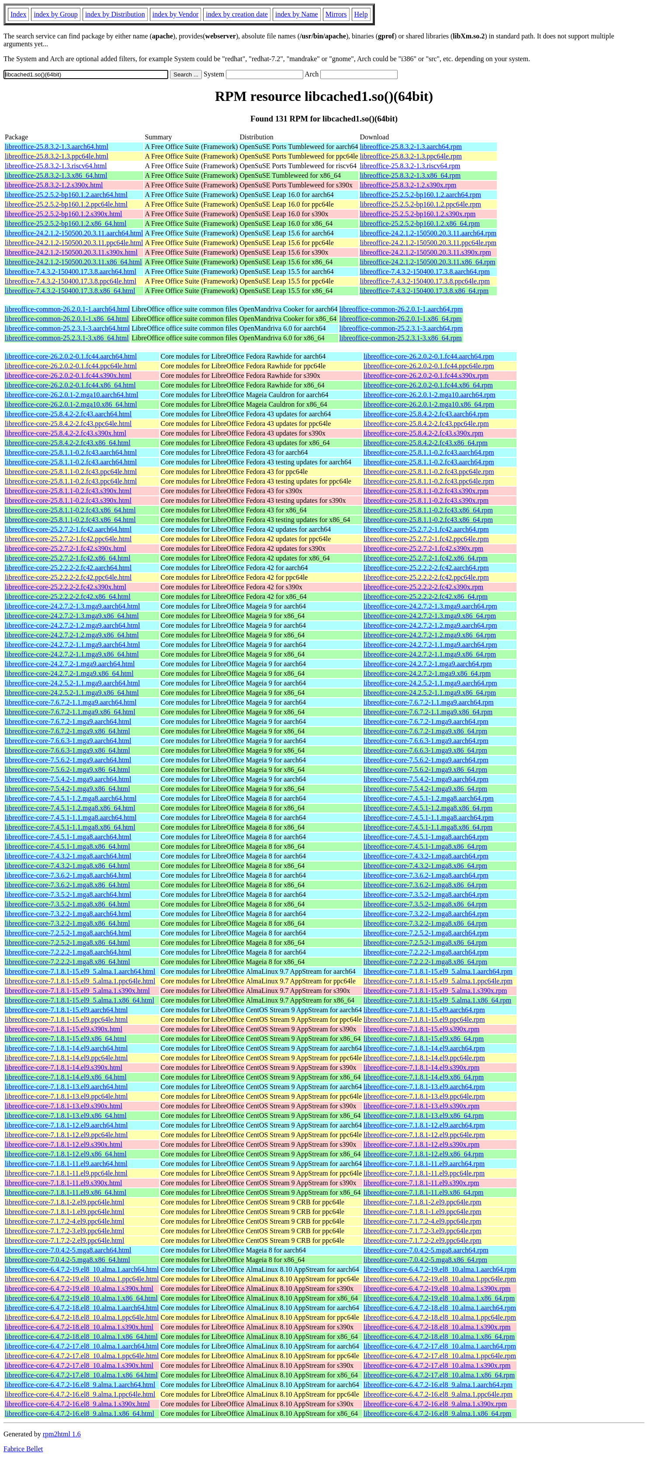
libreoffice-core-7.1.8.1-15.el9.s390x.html (63, 1029)
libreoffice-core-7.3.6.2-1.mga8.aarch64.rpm (426, 875)
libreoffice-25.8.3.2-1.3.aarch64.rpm (410, 146)
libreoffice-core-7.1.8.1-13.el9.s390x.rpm (421, 1106)
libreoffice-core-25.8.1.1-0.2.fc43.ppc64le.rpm (429, 471)
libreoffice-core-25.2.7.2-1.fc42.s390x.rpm (423, 548)
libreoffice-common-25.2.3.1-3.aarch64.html (67, 328)
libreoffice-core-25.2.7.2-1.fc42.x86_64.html (68, 558)
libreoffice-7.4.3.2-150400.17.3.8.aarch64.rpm (424, 271)
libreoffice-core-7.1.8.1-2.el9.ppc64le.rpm (423, 1202)
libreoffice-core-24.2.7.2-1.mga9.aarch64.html (70, 664)
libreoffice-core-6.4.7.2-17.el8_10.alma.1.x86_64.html (81, 1375)
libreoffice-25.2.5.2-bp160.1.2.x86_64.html (65, 223)
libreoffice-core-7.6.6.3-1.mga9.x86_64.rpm (425, 750)
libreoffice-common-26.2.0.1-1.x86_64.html (67, 318)
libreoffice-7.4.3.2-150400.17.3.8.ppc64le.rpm (424, 281)
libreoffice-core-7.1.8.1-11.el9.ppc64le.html (66, 1173)
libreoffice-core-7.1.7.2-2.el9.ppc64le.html (64, 1240)
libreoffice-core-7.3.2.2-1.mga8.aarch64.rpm (426, 913)
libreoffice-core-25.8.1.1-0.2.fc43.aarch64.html (71, 452)
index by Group (55, 14)
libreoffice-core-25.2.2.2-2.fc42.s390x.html (65, 587)
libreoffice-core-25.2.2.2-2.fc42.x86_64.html (68, 596)
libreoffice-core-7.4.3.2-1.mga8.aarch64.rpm (426, 856)
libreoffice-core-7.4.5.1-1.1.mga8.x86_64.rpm (428, 827)
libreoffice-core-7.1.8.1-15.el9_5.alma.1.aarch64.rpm (438, 971)
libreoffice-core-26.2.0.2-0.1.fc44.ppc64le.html (71, 366)
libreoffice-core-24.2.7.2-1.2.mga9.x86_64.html (72, 635)
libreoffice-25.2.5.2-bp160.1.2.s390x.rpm (417, 214)
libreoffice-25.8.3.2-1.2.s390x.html (54, 185)
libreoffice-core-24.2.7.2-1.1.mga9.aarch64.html (72, 644)
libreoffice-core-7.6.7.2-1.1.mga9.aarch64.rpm (429, 702)
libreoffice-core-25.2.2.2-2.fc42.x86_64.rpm (426, 596)
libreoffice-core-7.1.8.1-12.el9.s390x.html (63, 1144)
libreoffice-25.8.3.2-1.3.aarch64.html (56, 146)
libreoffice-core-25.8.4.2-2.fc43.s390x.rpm (423, 433)
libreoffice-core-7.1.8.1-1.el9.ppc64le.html (64, 1211)
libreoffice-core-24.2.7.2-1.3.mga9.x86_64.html (72, 615)
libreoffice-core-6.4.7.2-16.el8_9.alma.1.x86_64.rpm (437, 1413)
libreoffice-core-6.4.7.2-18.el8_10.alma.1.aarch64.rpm (440, 1307)
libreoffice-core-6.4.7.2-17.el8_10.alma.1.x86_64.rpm (439, 1375)
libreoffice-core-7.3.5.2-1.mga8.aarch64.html (68, 894)
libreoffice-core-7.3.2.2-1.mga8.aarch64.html (68, 913)
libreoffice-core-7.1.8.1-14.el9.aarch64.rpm (424, 1048)
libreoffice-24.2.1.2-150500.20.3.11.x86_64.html (73, 262)
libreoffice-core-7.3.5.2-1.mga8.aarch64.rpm (426, 894)
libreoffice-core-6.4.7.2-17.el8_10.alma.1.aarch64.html (82, 1346)
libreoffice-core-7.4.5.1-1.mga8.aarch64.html (68, 837)
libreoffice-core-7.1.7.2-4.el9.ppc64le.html (64, 1221)
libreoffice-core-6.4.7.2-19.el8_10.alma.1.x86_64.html (81, 1298)
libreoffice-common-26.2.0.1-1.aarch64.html (67, 309)
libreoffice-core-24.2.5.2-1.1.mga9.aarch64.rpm (430, 683)
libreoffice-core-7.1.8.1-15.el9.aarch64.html (66, 1010)
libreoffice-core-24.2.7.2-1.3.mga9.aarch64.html (72, 606)
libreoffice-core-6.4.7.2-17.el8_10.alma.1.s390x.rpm (437, 1365)
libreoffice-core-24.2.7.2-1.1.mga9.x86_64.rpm (430, 654)
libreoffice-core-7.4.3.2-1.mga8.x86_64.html (67, 865)
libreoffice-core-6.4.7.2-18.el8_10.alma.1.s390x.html (79, 1327)
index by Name (296, 14)
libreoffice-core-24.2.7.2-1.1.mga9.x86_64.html (72, 654)
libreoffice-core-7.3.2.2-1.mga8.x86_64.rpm (425, 923)
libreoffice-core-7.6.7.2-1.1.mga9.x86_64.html (70, 712)
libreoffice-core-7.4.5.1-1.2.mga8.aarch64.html (70, 798)
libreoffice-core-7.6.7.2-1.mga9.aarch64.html (68, 721)
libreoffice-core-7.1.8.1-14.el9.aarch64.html (66, 1048)
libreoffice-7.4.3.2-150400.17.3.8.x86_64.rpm (424, 290)
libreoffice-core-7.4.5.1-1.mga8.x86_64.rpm (425, 846)
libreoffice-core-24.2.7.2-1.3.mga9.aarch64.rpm (430, 606)
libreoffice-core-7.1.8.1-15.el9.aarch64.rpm (424, 1010)
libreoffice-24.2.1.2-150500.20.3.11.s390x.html (71, 252)
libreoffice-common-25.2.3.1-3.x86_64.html (67, 338)
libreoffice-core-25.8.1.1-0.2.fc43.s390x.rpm (426, 491)
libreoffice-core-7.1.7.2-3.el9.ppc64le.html (64, 1231)
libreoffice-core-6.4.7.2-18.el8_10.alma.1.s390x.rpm (437, 1327)
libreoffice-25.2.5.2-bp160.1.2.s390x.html (63, 214)
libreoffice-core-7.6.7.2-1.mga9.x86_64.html (67, 731)
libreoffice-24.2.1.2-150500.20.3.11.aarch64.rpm (428, 233)
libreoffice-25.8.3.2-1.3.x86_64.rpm (410, 175)
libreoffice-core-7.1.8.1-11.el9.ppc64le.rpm (424, 1173)
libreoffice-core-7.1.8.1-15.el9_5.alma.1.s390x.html (77, 990)
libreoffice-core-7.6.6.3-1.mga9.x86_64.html (67, 750)
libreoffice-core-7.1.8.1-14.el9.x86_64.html (66, 1077)
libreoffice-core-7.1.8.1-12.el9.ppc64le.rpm (424, 1134)
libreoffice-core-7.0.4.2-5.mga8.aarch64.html (68, 1250)
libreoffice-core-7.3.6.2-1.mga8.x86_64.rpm (425, 885)
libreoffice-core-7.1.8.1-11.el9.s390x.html (63, 1183)
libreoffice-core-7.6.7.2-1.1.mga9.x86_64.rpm (428, 712)
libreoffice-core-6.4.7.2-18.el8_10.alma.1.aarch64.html (82, 1307)
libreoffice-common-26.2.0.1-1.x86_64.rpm (401, 318)
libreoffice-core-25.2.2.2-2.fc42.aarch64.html (68, 567)
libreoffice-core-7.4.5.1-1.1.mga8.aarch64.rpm (429, 817)
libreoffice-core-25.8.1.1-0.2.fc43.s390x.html (68, 491)
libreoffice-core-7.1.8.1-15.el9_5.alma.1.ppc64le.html (80, 981)
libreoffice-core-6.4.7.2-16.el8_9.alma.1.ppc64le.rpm (438, 1394)
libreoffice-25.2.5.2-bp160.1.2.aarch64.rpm (420, 194)
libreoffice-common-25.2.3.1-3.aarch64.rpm (401, 328)
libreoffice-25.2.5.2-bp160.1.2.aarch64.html (66, 194)
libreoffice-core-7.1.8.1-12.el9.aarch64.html (66, 1125)
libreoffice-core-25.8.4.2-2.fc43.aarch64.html (68, 414)
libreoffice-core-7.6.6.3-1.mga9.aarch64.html (68, 740)
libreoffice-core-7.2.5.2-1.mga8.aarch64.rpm (426, 933)
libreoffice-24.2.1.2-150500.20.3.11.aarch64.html (74, 233)
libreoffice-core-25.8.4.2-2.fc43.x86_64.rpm (426, 442)
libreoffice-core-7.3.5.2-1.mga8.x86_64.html (67, 904)
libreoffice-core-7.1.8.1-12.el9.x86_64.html (66, 1154)
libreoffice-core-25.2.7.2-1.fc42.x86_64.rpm (426, 558)
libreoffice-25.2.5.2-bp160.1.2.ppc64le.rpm (420, 204)
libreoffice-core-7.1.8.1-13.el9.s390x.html (63, 1106)
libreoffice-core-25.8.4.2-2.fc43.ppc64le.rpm (426, 423)
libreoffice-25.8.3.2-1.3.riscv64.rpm (410, 166)
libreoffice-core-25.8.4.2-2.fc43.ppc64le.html (68, 423)
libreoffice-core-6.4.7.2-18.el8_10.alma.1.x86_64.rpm (439, 1336)
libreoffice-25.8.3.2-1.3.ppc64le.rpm (410, 156)
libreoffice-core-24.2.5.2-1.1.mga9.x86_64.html (72, 692)
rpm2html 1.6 (62, 1434)
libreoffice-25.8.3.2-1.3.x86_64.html (56, 175)
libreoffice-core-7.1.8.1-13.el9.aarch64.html (66, 1086)
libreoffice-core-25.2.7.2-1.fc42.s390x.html (65, 548)
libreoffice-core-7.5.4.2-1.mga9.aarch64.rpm (426, 779)
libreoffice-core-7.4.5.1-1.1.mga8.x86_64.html (70, 827)
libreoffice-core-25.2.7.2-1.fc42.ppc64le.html (68, 539)
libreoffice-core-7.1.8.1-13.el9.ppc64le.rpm (424, 1096)
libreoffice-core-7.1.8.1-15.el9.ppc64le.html (66, 1019)
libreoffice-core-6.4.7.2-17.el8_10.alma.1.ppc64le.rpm (440, 1356)
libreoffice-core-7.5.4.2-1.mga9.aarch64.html (68, 779)
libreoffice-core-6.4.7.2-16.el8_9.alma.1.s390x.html (77, 1404)
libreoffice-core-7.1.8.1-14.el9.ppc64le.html (66, 1058)
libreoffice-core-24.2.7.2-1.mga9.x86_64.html (69, 673)
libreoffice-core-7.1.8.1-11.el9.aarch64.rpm (424, 1163)
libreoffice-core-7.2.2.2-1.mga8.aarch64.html (68, 952)
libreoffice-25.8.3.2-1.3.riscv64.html (56, 166)
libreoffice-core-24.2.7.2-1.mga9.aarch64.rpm (428, 664)
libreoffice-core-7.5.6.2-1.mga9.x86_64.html (67, 769)
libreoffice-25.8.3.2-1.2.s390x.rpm (408, 185)
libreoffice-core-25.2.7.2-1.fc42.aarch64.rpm (426, 529)
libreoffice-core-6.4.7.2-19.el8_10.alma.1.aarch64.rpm (440, 1269)
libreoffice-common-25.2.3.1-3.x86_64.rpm (401, 338)
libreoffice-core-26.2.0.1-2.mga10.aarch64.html (71, 394)
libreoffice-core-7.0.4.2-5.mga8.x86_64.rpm (425, 1259)
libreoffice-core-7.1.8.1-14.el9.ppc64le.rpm (424, 1058)
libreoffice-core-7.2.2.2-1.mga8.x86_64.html (67, 961)
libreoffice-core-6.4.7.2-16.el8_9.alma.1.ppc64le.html (80, 1394)
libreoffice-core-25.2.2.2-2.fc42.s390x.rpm (423, 587)
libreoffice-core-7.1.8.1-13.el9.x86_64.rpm (424, 1115)
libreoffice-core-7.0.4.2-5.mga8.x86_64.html (67, 1259)
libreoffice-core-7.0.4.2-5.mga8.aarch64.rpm (426, 1250)
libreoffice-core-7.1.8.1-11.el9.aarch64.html (66, 1163)
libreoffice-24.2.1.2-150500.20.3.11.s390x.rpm (425, 252)
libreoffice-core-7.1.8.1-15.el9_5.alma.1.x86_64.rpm (437, 1000)
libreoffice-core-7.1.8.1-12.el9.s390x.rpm (421, 1144)
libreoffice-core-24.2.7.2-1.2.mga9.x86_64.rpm (430, 635)
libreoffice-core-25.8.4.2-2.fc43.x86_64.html (68, 442)
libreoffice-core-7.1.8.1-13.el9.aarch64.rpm (424, 1086)
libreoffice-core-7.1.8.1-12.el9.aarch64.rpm (424, 1125)
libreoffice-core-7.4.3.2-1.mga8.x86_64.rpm (425, 865)
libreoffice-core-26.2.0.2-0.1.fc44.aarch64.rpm (429, 356)
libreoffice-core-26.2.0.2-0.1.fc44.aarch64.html (71, 356)
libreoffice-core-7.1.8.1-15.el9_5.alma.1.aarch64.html (80, 971)
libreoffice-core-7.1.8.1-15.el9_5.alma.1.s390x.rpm (435, 990)
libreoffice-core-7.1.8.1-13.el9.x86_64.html (66, 1115)
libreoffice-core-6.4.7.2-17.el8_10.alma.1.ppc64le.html (82, 1356)
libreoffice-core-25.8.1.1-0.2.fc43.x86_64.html (70, 510)
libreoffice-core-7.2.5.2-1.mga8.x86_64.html (67, 942)
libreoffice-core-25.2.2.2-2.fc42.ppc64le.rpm (426, 577)
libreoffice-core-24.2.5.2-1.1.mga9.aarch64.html (72, 683)
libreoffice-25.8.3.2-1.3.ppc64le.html (56, 156)
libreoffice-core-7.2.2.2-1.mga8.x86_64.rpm (425, 961)
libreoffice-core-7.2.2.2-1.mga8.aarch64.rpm (426, 952)
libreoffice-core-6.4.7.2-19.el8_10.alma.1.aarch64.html (82, 1269)
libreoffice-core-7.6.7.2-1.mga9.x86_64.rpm (425, 731)
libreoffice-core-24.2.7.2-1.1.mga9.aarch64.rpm (430, 644)
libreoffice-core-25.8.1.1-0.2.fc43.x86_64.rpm (428, 510)
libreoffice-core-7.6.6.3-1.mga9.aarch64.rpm (426, 740)
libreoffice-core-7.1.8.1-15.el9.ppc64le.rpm (424, 1019)
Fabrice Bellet (23, 1449)
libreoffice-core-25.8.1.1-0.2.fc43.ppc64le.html (71, 471)
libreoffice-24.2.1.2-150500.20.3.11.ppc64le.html (74, 242)
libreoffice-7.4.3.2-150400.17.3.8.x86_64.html (70, 290)
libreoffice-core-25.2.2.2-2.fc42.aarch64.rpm (426, 567)
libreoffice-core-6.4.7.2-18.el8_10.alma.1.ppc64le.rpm (440, 1317)
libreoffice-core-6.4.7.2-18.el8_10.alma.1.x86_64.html (81, 1336)
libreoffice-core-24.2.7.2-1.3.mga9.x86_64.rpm (430, 615)
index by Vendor (175, 14)
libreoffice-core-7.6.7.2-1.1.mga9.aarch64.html (70, 702)
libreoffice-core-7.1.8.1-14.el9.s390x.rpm (421, 1067)
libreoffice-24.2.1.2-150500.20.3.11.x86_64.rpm (427, 262)
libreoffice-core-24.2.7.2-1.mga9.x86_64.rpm (427, 673)
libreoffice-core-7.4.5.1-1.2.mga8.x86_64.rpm (428, 808)
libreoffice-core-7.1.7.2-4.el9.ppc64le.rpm (423, 1221)
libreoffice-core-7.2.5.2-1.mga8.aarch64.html (68, 933)
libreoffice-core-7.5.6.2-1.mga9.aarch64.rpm (426, 760)
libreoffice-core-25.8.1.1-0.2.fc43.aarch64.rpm (429, 452)
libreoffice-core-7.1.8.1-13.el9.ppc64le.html (66, 1096)
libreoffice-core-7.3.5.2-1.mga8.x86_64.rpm (425, 904)
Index (18, 14)
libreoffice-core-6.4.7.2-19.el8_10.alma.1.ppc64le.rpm (440, 1279)
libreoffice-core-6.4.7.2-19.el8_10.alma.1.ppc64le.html (82, 1279)
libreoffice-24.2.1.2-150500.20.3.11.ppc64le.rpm (428, 242)
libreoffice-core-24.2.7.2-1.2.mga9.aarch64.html (72, 625)
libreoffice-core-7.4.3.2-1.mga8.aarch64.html (68, 856)
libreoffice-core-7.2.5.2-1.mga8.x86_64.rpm (425, 942)
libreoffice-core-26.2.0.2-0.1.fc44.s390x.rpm (426, 375)
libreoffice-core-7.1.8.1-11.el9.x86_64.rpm (424, 1192)
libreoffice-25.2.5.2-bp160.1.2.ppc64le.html (66, 204)
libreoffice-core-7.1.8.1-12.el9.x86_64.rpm (424, 1154)
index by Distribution (115, 14)
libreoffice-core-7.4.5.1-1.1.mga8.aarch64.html (70, 817)
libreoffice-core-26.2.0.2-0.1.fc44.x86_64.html (70, 385)
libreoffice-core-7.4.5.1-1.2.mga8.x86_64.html (70, 808)
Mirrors (336, 14)
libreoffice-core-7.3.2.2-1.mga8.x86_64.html (67, 923)
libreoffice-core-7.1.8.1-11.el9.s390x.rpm (421, 1183)
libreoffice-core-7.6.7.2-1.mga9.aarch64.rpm (426, 721)
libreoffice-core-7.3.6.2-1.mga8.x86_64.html (67, 885)
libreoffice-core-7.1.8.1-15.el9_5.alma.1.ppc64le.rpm (438, 981)
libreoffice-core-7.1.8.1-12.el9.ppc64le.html (66, 1134)
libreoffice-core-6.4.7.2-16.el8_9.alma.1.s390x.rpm (435, 1404)
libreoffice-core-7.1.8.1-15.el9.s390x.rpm (421, 1029)
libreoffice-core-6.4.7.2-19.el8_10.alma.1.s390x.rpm (437, 1288)
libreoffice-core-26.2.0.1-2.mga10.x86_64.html (71, 404)
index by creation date (237, 14)
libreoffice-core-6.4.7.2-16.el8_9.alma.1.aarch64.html (80, 1384)
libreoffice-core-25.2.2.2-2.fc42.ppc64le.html (68, 577)
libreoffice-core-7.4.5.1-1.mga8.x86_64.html (67, 846)
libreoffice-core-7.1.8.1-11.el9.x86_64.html (65, 1192)
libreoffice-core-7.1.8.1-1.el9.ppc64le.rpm (423, 1211)
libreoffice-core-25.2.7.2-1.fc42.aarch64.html (68, 529)
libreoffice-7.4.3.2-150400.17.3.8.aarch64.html (70, 271)
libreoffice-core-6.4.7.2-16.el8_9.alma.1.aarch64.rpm (438, 1384)
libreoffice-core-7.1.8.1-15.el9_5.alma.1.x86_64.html (79, 1000)
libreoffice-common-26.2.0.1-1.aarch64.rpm (401, 309)
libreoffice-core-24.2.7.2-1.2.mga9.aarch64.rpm (430, 625)
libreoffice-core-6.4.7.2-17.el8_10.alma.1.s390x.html (79, 1365)
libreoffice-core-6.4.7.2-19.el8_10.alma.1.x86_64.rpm (439, 1298)
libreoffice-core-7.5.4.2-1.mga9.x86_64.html (67, 788)
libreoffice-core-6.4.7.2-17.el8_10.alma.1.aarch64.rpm (440, 1346)
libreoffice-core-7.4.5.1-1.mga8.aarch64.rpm (426, 837)
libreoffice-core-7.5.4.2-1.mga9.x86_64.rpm (425, 788)
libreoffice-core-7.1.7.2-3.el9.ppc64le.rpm (423, 1231)
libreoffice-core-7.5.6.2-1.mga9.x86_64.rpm (425, 769)
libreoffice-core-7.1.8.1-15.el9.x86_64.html (66, 1038)
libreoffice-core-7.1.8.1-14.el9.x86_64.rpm (424, 1077)
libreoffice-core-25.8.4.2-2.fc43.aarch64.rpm (426, 414)
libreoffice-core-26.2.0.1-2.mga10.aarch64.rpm (430, 394)
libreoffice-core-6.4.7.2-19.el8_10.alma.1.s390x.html (79, 1288)
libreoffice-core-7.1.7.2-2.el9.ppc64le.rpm (423, 1240)
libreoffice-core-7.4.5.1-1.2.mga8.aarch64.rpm (429, 798)
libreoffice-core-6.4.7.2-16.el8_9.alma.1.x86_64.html (79, 1413)
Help (361, 14)
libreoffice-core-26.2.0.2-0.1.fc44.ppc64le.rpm (429, 366)
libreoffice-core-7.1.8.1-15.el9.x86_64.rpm (424, 1038)
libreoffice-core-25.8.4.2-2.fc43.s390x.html (65, 433)
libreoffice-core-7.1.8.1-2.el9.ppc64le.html (64, 1202)
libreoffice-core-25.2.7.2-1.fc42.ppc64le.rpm (426, 539)
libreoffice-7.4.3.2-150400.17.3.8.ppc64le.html (70, 281)
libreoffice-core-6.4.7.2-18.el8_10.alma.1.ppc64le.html (82, 1317)
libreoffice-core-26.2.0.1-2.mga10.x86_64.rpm (429, 404)
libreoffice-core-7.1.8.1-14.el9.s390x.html (63, 1067)
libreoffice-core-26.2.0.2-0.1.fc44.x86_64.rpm (428, 385)
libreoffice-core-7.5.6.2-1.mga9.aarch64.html (68, 760)
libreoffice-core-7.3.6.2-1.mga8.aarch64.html (68, 875)
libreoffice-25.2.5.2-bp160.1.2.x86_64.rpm (420, 223)
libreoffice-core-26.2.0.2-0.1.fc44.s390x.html (68, 375)
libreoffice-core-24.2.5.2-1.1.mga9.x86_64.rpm (430, 692)
